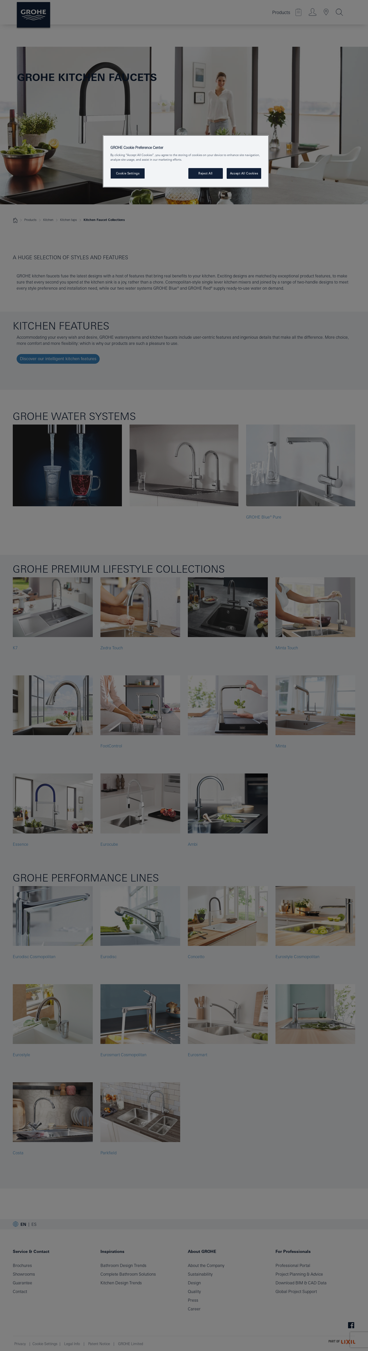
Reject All (205, 173)
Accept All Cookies (244, 173)
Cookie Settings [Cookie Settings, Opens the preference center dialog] (128, 173)
